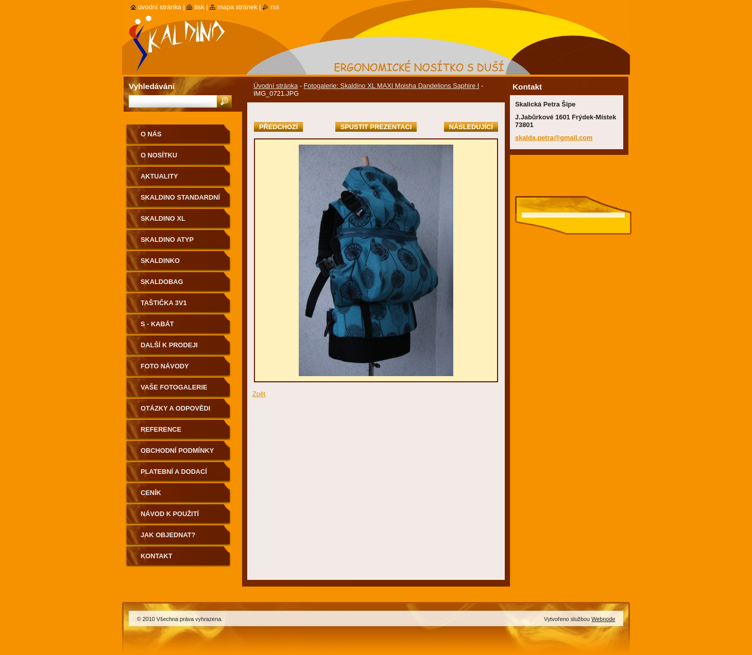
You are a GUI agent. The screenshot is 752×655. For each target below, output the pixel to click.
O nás (151, 134)
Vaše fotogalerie (174, 387)
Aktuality (159, 176)
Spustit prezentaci (376, 127)
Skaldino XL (163, 218)
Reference (161, 429)
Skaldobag (162, 282)
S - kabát (157, 324)
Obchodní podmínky (177, 450)
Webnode (603, 619)
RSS (274, 7)
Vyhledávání (152, 86)
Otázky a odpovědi (175, 408)
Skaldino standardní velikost (180, 200)
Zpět (259, 394)
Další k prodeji (169, 345)
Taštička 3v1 (164, 303)
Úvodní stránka (275, 86)
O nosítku (159, 155)
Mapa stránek (237, 7)
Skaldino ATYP (167, 239)
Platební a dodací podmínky (174, 475)
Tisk (199, 7)
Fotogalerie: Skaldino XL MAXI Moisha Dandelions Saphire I (391, 86)
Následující (471, 127)
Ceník (151, 493)
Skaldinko (160, 260)
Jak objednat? (168, 535)
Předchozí (278, 127)
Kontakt (157, 556)
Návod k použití (170, 514)
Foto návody (165, 366)
